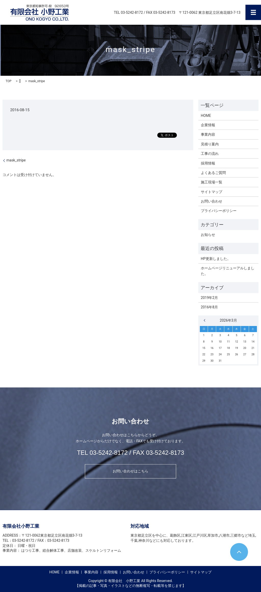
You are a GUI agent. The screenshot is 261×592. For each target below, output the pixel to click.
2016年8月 (209, 307)
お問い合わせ (211, 201)
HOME (206, 116)
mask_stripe (16, 160)
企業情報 (208, 125)
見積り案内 (210, 144)
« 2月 (205, 320)
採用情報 (208, 163)
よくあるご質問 (213, 173)
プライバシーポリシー (219, 211)
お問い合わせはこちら (130, 471)
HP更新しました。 (216, 259)
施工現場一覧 (211, 182)
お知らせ (208, 235)
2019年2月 (209, 298)
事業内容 (208, 134)
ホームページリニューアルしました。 (227, 271)
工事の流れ (210, 154)
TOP (8, 81)
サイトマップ (211, 192)
